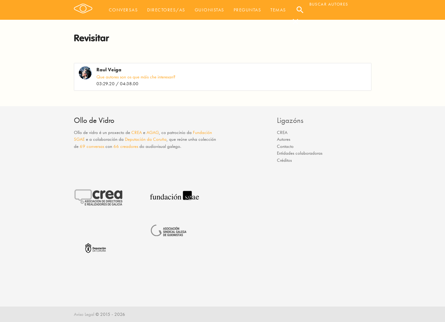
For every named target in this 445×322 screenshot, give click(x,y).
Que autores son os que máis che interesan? (136, 77)
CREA (136, 132)
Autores (283, 139)
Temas (278, 10)
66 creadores (125, 146)
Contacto (285, 146)
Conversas (123, 10)
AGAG (152, 132)
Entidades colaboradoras (299, 153)
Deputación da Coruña (146, 139)
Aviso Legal (84, 314)
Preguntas (247, 10)
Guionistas (209, 10)
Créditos (284, 160)
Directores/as (166, 10)
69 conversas (92, 146)
